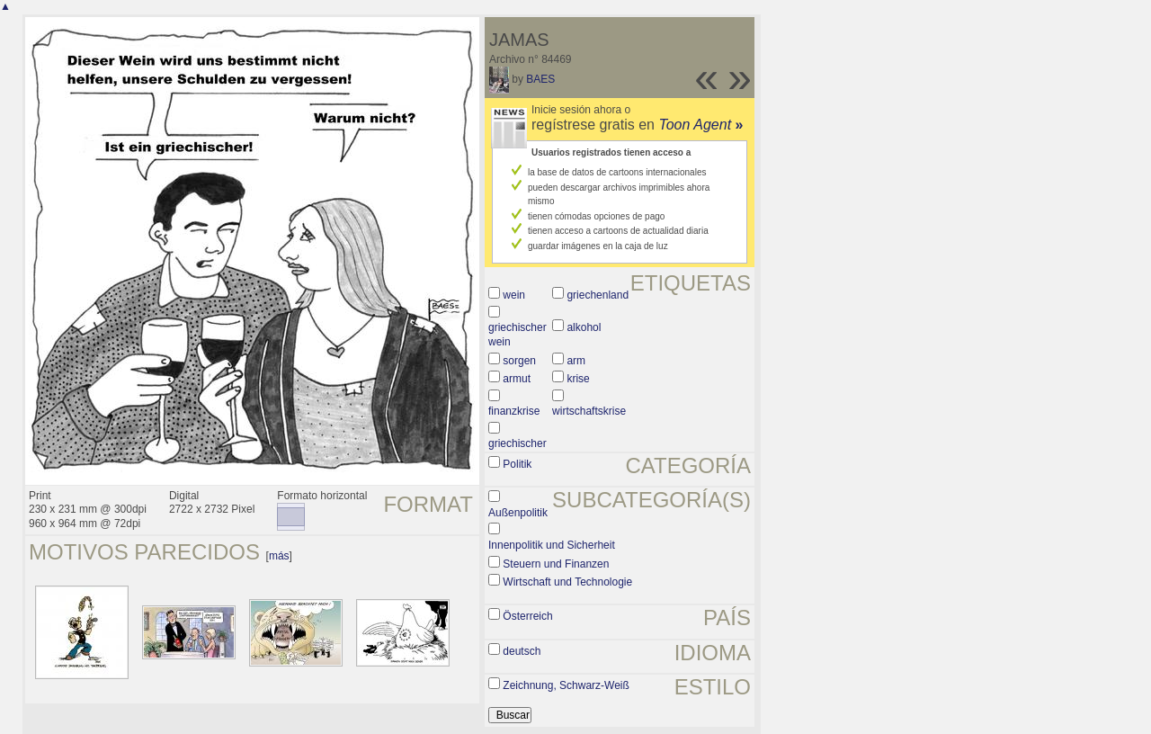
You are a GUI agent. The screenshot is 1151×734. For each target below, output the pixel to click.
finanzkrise (514, 411)
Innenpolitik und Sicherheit (551, 545)
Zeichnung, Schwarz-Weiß (566, 685)
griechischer (517, 443)
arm (576, 360)
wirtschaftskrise (589, 411)
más (279, 556)
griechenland (598, 295)
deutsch (521, 651)
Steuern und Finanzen (556, 564)
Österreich (527, 616)
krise (578, 378)
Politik (517, 464)
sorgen (519, 360)
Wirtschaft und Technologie (567, 582)
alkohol (584, 327)
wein (514, 295)
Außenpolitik (518, 512)
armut (517, 378)
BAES (540, 79)
